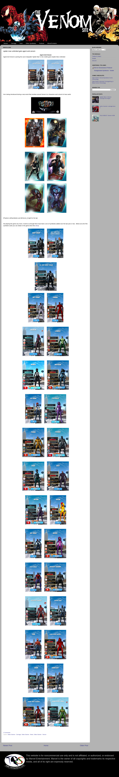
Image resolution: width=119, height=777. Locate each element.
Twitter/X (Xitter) (96, 56)
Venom (6, 43)
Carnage (13, 43)
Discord (94, 60)
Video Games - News (27, 734)
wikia (36, 225)
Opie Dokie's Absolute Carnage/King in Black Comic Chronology (102, 82)
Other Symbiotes (31, 43)
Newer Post (7, 745)
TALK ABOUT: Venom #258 (107, 115)
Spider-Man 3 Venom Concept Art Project (105, 97)
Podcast (41, 43)
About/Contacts (52, 43)
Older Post (84, 745)
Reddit (94, 58)
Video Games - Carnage (14, 734)
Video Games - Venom (40, 734)
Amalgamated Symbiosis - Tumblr (104, 70)
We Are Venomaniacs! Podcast (103, 67)
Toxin (21, 43)
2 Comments (6, 732)
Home (46, 745)
